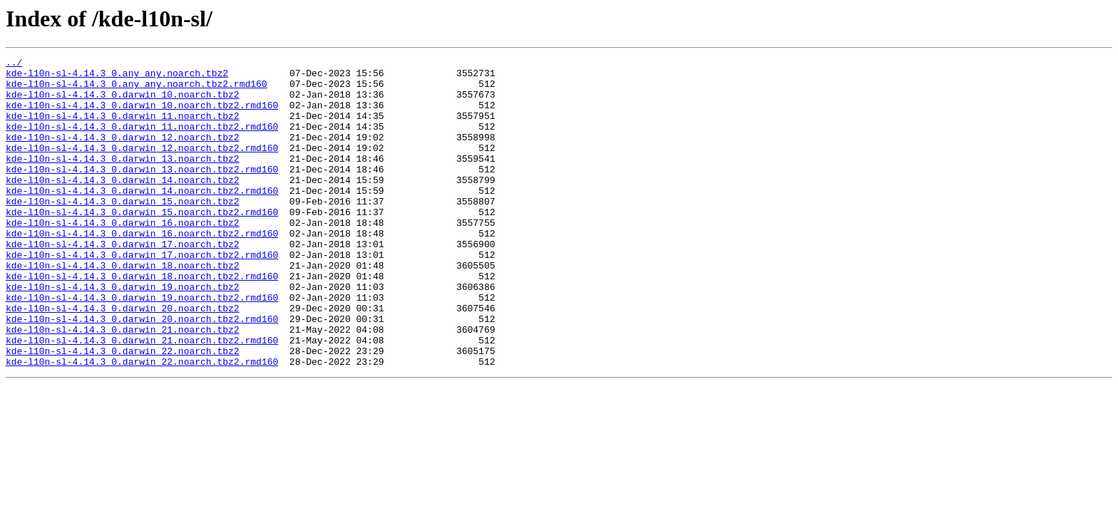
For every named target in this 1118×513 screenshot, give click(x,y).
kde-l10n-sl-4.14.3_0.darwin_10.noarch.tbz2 (123, 102)
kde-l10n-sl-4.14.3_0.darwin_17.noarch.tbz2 (123, 282)
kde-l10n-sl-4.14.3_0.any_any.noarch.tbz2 (117, 77)
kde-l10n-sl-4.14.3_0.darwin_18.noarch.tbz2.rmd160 (142, 320)
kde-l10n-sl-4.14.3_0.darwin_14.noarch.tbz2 (123, 205)
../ (14, 64)
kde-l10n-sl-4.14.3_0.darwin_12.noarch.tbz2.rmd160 (142, 166)
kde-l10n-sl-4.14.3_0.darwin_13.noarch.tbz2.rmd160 (142, 192)
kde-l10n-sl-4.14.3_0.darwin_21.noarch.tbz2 (123, 384)
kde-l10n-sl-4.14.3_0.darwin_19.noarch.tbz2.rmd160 (142, 346)
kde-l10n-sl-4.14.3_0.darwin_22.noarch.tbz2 (123, 410)
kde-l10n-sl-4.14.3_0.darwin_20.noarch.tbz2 (123, 359)
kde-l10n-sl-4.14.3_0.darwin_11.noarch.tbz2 (123, 128)
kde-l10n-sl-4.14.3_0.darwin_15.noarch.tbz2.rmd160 (142, 243)
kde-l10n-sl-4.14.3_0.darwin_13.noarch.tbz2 (123, 179)
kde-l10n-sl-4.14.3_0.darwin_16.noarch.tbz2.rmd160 (142, 269)
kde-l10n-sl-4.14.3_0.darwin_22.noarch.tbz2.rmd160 (142, 423)
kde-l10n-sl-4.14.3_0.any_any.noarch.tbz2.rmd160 (136, 89)
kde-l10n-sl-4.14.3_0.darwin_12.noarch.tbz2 (123, 153)
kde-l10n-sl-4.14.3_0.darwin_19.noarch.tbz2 (123, 333)
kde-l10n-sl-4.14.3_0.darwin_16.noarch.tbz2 (123, 256)
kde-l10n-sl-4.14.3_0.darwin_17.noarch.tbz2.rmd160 (142, 295)
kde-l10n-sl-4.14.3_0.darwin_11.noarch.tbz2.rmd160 (142, 141)
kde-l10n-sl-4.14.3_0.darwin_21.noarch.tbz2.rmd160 (142, 397)
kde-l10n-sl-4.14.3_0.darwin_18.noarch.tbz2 (123, 307)
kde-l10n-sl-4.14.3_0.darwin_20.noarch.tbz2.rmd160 (142, 372)
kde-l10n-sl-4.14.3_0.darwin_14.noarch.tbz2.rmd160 (142, 218)
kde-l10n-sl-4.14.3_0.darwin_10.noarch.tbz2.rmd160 (142, 115)
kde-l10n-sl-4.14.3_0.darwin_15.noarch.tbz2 (123, 230)
